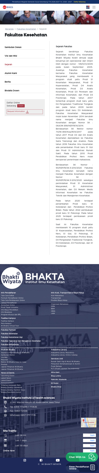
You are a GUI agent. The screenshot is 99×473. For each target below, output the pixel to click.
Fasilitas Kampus (7, 321)
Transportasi (56, 298)
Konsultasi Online (8, 305)
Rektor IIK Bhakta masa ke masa (13, 362)
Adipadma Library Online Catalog (64, 355)
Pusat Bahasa (56, 366)
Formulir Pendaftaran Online (12, 298)
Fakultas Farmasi (8, 330)
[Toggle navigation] (93, 7)
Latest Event (6, 380)
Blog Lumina (56, 376)
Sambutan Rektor (8, 355)
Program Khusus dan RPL (11, 315)
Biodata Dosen (12, 91)
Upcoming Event (7, 376)
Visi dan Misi (11, 56)
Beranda (9, 29)
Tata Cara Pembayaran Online (13, 300)
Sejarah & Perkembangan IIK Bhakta (15, 353)
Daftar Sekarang (79, 2)
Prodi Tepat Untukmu (9, 307)
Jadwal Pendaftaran (9, 303)
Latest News (6, 378)
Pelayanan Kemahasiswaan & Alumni (65, 364)
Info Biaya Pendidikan (9, 310)
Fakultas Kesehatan (26, 29)
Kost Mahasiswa (57, 295)
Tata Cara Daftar (7, 295)
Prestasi (4, 364)
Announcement (7, 383)
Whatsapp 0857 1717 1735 (23, 415)
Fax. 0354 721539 (18, 411)
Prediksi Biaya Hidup (59, 300)
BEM (53, 309)
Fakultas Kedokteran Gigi (11, 337)
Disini (21, 106)
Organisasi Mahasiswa (59, 304)
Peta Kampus (6, 323)
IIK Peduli (54, 383)
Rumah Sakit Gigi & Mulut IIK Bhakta (65, 361)
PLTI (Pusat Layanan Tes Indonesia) (65, 369)
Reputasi (4, 360)
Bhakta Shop (56, 387)
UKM (53, 313)
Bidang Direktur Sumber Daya (13, 390)
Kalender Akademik (59, 379)
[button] (82, 457)
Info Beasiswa (6, 312)
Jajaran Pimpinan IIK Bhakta (12, 367)
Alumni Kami (11, 73)
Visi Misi (4, 357)
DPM (53, 306)
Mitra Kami (55, 372)
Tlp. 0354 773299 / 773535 (23, 407)
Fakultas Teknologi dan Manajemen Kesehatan (21, 341)
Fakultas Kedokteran (10, 345)
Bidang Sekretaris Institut (11, 392)
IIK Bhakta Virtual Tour (10, 326)
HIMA (53, 311)
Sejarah (8, 65)
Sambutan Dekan (13, 47)
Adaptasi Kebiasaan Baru (11, 385)
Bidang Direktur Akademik (11, 387)
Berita (8, 82)
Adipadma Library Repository (62, 353)
